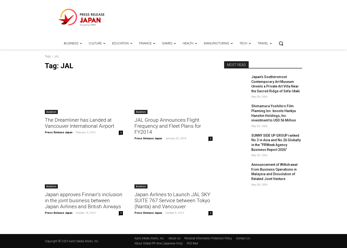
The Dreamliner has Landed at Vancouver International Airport (79, 123)
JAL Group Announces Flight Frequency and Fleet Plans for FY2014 (167, 126)
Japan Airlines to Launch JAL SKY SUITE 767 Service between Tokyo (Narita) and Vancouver (172, 200)
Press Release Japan (59, 132)
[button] (281, 43)
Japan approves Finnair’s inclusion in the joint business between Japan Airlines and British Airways (83, 200)
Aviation (51, 112)
